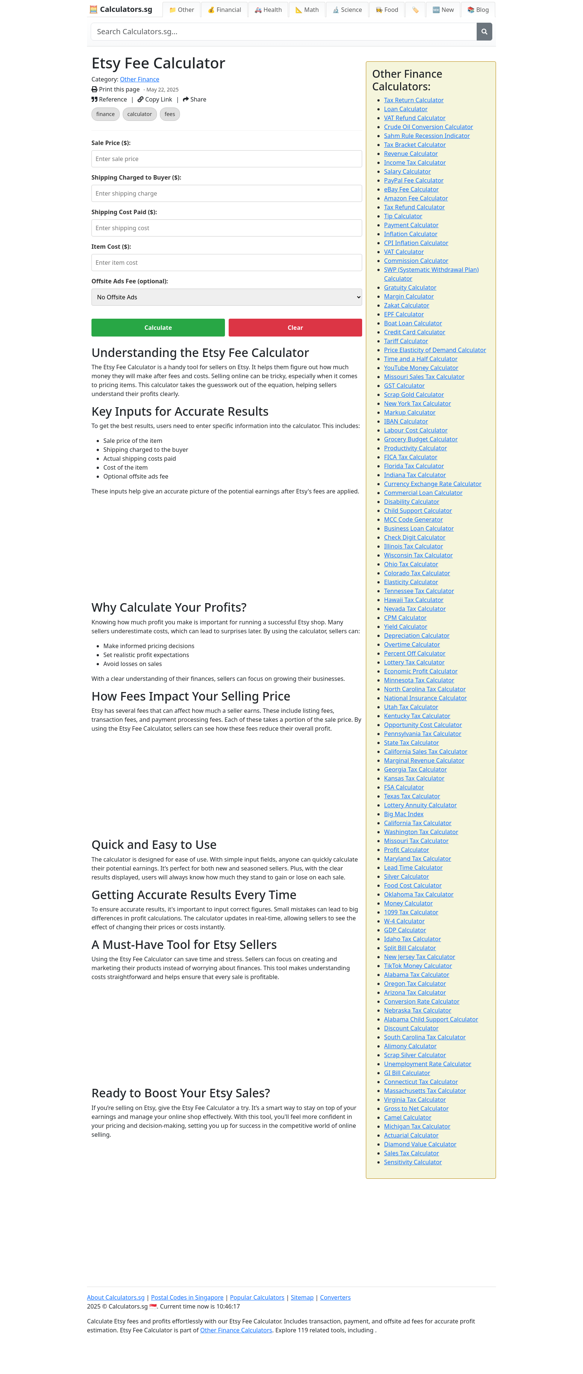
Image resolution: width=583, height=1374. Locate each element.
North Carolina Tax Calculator (425, 689)
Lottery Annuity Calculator (420, 805)
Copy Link (155, 99)
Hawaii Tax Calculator (414, 600)
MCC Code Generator (413, 519)
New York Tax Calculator (417, 403)
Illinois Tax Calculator (413, 546)
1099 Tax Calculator (411, 912)
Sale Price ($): (111, 143)
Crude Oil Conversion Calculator (428, 127)
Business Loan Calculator (419, 528)
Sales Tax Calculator (411, 1153)
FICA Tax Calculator (410, 457)
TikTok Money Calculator (418, 966)
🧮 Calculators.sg (120, 9)
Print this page (115, 89)
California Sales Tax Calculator (425, 751)
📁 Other (181, 10)
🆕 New (443, 10)
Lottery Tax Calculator (414, 662)
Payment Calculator (411, 225)
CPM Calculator (405, 618)
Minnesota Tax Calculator (419, 680)
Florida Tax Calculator (414, 466)
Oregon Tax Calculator (415, 983)
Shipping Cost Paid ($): (124, 212)
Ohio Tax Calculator (411, 564)
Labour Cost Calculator (416, 430)
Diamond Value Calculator (420, 1144)
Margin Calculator (409, 296)
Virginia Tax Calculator (415, 1099)
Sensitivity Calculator (413, 1162)
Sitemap (302, 1297)
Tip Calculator (403, 216)
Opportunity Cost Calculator (423, 725)
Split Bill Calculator (410, 948)
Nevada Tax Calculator (415, 609)
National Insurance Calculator (425, 698)
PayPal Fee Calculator (414, 180)
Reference (109, 99)
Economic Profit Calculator (421, 671)
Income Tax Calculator (415, 162)
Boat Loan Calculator (413, 323)
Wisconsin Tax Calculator (418, 555)
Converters (335, 1297)
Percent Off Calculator (414, 653)
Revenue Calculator (411, 153)
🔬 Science (347, 10)
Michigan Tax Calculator (417, 1126)
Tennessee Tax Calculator (419, 591)
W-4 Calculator (404, 921)
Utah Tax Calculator (411, 707)
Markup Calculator (409, 412)
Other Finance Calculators (236, 1330)
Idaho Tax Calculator (412, 939)
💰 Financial (224, 10)
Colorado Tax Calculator (417, 573)
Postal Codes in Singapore (187, 1297)
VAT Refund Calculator (414, 118)
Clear (295, 328)
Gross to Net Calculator (416, 1108)
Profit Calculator (406, 850)
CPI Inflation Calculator (416, 243)
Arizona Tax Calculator (415, 992)
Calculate (158, 328)
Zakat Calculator (406, 305)
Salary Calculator (407, 171)
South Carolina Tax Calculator (425, 1037)
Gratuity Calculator (410, 287)
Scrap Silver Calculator (415, 1055)
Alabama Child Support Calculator (431, 1019)
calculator (140, 114)
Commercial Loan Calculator (423, 493)
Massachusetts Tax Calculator (425, 1091)
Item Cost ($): (111, 246)
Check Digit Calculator (414, 537)
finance (105, 114)
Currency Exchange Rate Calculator (432, 484)
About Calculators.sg (116, 1297)
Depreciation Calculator (417, 635)
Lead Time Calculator (413, 867)
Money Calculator (408, 903)
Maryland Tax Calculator (417, 859)
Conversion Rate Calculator (422, 1001)
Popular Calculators (257, 1297)
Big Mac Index (403, 814)
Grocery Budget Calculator (421, 439)
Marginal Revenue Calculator (424, 760)
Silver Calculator (406, 876)
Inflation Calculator (411, 234)
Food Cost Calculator (413, 885)
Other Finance (140, 79)
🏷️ (415, 10)
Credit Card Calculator (414, 332)
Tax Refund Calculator (414, 207)
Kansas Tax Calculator (414, 778)
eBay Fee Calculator (411, 189)
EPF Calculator (404, 314)
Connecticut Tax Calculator (421, 1082)
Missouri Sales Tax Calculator (424, 377)
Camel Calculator (407, 1117)
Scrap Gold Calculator (414, 394)
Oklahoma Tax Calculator (419, 894)
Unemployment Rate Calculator (427, 1064)
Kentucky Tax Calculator (417, 716)
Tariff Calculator (406, 341)
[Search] (484, 32)
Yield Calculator (405, 626)
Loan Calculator (406, 109)
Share (194, 99)
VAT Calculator (404, 252)
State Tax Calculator (411, 743)
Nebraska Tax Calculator (417, 1010)
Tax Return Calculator (414, 100)
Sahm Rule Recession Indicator (427, 136)
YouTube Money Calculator (421, 368)
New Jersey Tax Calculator (419, 957)
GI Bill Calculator (407, 1073)
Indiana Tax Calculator (415, 475)
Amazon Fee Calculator (416, 198)
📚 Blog (478, 10)
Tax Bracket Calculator (415, 145)
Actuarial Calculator (411, 1135)
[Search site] (284, 32)
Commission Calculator (416, 261)
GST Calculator (404, 386)
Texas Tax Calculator (412, 796)
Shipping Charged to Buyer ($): (136, 177)
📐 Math (307, 10)
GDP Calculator (405, 930)
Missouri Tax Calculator (416, 841)
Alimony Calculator (410, 1046)
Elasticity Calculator (411, 582)
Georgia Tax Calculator (415, 769)
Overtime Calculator (412, 644)
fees (170, 114)
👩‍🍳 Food (387, 10)
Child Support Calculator (418, 510)
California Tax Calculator (417, 823)
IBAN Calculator (406, 421)
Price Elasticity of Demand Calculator (435, 350)
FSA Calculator (404, 787)
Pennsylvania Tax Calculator (422, 734)
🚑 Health (268, 10)
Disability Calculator (411, 502)
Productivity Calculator (415, 448)
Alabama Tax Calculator (416, 975)
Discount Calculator (411, 1028)
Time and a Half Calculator (421, 359)
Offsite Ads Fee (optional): (129, 281)
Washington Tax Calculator (421, 832)
